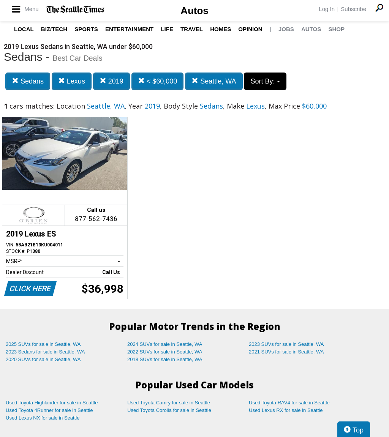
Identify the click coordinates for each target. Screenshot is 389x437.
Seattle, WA (213, 81)
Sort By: (265, 81)
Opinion (250, 29)
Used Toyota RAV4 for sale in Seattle (289, 402)
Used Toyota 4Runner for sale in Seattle (49, 410)
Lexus (71, 81)
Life (167, 29)
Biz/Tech (54, 29)
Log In (327, 9)
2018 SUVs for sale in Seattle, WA (164, 359)
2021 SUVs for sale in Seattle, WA (286, 352)
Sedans (28, 81)
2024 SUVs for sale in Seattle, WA (164, 344)
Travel (191, 29)
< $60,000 (157, 81)
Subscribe (353, 9)
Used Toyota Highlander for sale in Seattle (52, 402)
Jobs (286, 29)
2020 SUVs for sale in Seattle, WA (43, 359)
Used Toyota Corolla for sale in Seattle (169, 410)
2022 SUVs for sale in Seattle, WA (164, 352)
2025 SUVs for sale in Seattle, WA (43, 344)
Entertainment (129, 29)
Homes (220, 29)
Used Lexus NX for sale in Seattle (42, 418)
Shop (336, 29)
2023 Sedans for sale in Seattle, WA (45, 352)
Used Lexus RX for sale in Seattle (286, 410)
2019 (111, 81)
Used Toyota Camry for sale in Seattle (168, 402)
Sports (86, 29)
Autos (194, 10)
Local (24, 29)
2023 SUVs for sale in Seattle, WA (286, 344)
